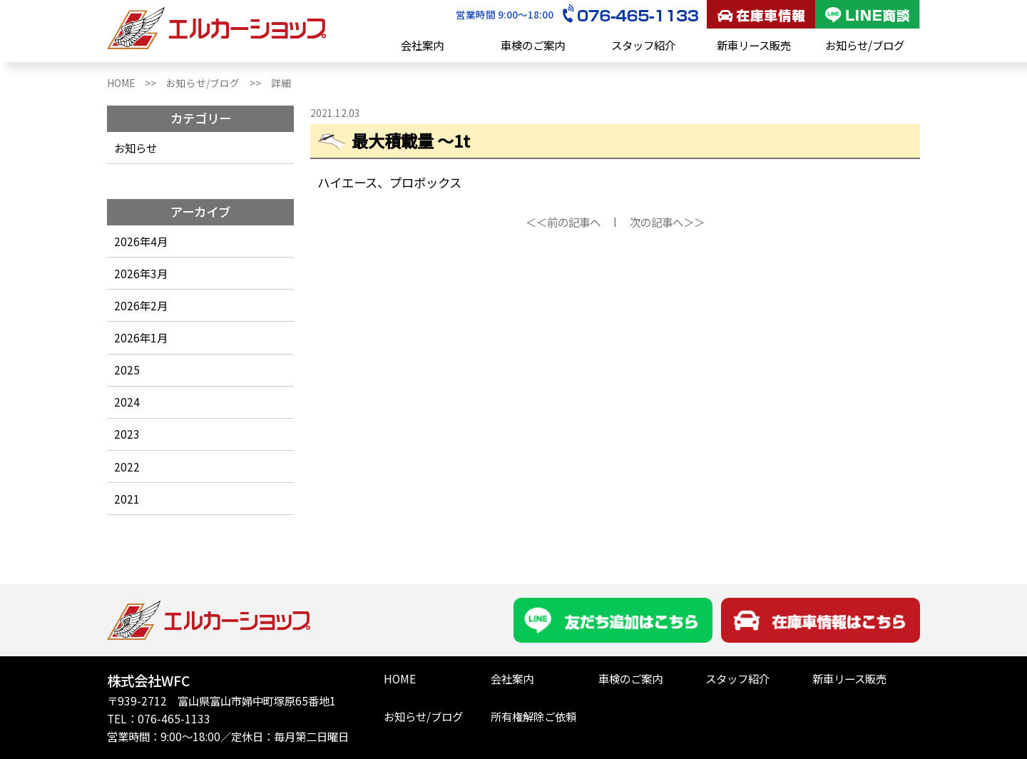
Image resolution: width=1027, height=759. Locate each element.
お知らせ (135, 148)
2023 (127, 434)
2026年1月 (141, 337)
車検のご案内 (533, 45)
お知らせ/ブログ (864, 45)
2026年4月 (141, 241)
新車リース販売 (754, 45)
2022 (127, 466)
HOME (400, 678)
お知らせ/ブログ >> (218, 83)
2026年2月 (141, 305)
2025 (127, 369)
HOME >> (136, 83)
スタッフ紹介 (643, 45)
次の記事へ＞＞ (667, 222)
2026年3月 (141, 273)
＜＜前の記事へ (563, 222)
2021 (127, 498)
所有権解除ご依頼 (533, 716)
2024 (127, 401)
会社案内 (422, 45)
